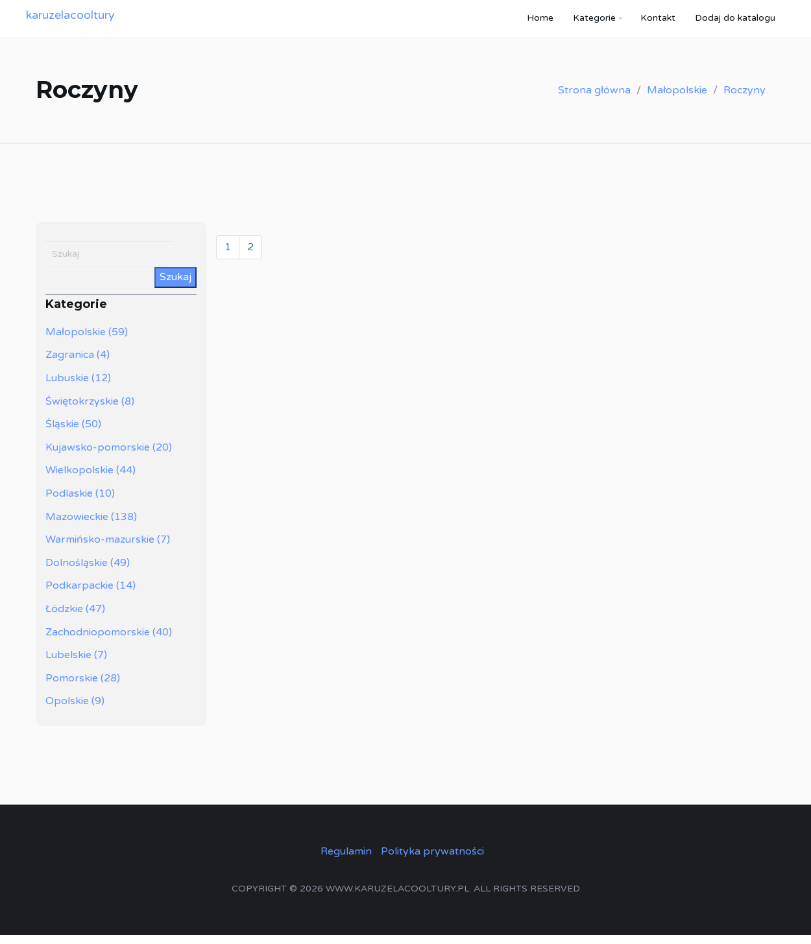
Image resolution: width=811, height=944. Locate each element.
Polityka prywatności (432, 860)
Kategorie (594, 22)
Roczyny (744, 99)
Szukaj (175, 286)
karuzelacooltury (70, 19)
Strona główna (594, 99)
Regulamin (346, 860)
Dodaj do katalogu (735, 22)
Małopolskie (677, 99)
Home (540, 22)
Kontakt (657, 22)
